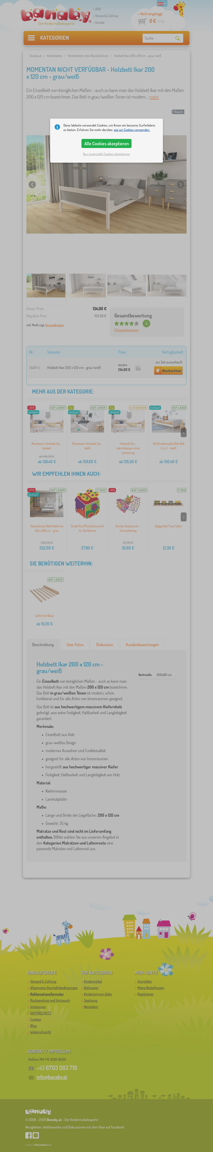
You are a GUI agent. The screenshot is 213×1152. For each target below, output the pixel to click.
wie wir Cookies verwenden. (132, 130)
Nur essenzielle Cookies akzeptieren (106, 154)
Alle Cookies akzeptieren (106, 143)
